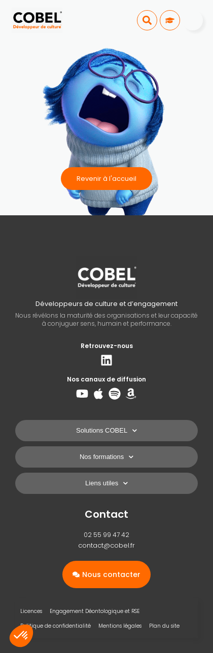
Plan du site (164, 626)
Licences (31, 611)
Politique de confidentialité (55, 626)
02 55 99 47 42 (106, 534)
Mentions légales (119, 626)
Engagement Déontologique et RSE (94, 611)
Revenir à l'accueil (106, 178)
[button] (147, 20)
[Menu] (193, 20)
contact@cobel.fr (106, 545)
